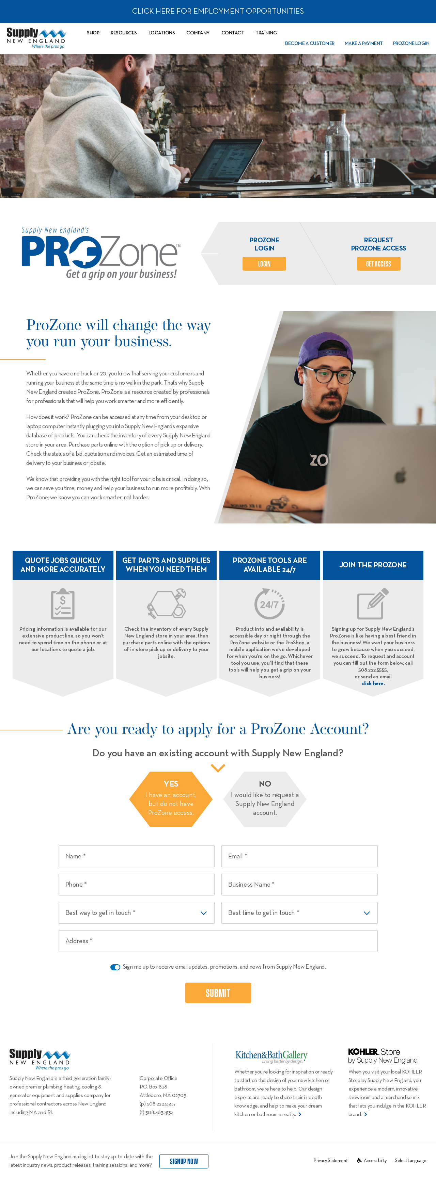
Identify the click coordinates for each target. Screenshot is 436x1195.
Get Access (378, 264)
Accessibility (372, 1160)
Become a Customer (309, 43)
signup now (184, 1161)
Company (198, 33)
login (264, 264)
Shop (93, 33)
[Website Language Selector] (410, 1161)
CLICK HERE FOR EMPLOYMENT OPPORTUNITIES (218, 11)
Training (266, 33)
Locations (162, 33)
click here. (373, 684)
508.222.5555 (161, 1104)
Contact (232, 33)
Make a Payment (364, 43)
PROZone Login (411, 43)
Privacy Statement (330, 1160)
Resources (124, 33)
